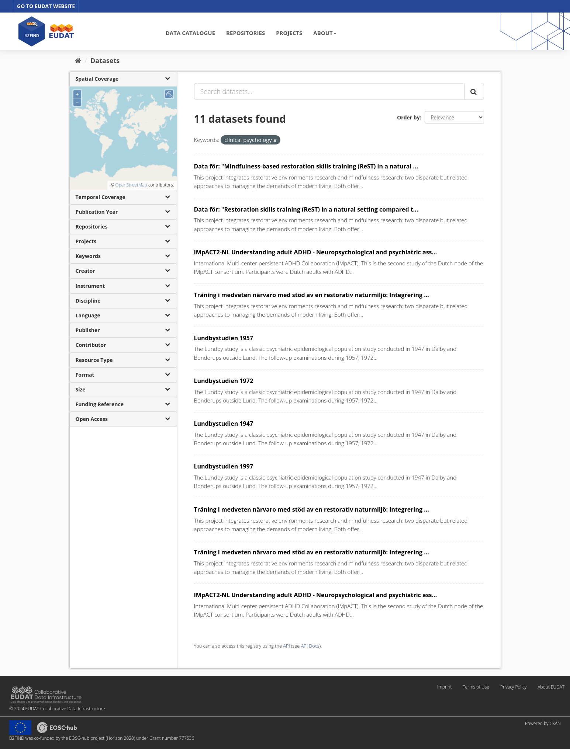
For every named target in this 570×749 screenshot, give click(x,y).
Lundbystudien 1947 (223, 423)
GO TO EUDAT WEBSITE (46, 6)
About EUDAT (551, 687)
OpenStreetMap (131, 185)
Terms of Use (476, 687)
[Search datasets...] (329, 91)
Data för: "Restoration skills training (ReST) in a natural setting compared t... (306, 209)
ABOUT (324, 32)
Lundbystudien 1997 (223, 466)
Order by (408, 117)
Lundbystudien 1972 (223, 381)
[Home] (78, 60)
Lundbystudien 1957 (223, 338)
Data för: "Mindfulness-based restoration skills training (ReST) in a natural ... (306, 166)
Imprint (444, 687)
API (286, 645)
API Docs (310, 645)
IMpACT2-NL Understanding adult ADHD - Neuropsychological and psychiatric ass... (315, 252)
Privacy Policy (513, 687)
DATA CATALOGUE (190, 32)
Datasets (105, 60)
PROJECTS (289, 32)
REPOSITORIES (245, 32)
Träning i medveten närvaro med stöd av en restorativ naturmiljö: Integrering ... (311, 295)
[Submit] (474, 91)
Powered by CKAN (543, 723)
